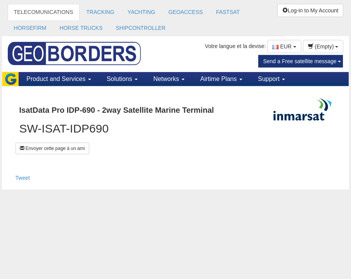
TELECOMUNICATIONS (43, 12)
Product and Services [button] (58, 79)
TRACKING (100, 12)
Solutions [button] (122, 79)
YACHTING (141, 12)
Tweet (23, 178)
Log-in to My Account (310, 10)
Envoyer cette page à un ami (52, 148)
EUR (284, 46)
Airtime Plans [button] (221, 79)
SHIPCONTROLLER (141, 28)
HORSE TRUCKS (81, 28)
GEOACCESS (185, 12)
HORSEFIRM (30, 28)
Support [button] (271, 79)
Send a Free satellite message (302, 61)
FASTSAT (228, 12)
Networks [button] (169, 79)
